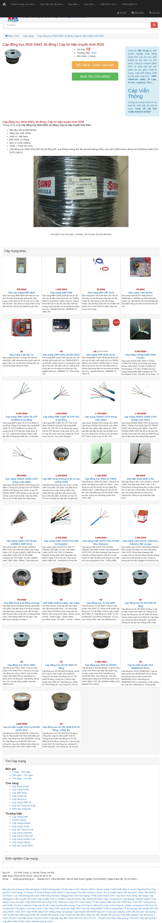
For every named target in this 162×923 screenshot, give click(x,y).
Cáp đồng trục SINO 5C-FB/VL (101, 479)
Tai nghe (20, 908)
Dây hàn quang (147, 918)
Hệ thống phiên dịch (30, 895)
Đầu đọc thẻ (114, 902)
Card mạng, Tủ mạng (21, 892)
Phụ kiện (73, 4)
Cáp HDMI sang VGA (37, 911)
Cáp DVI (73, 902)
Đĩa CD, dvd (81, 918)
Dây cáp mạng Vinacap (23, 805)
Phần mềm (24, 921)
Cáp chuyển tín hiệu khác (73, 915)
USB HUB (116, 889)
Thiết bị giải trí (129, 4)
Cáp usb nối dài (41, 905)
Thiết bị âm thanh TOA (102, 895)
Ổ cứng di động (42, 892)
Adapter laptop (143, 899)
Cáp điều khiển (10, 921)
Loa (16, 895)
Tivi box (18, 905)
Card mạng (85, 902)
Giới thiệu (138, 13)
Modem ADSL (88, 889)
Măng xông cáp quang (61, 911)
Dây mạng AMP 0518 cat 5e (100, 354)
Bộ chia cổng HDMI (92, 908)
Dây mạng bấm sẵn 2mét (101, 292)
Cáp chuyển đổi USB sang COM (19, 915)
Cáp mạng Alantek (21, 823)
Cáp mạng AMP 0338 (61, 292)
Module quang (39, 921)
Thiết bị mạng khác (113, 908)
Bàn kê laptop (33, 889)
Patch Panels (9, 918)
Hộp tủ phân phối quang (63, 905)
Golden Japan (19, 820)
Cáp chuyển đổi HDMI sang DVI (90, 911)
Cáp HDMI (31, 902)
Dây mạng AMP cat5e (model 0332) (61, 354)
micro (99, 892)
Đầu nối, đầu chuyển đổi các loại (103, 915)
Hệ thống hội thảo (50, 895)
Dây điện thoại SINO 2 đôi (140, 479)
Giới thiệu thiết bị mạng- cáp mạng (61, 603)
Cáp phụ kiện (17, 902)
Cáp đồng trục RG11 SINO (21, 665)
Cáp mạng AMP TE (21, 802)
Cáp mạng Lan (19, 796)
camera (27, 905)
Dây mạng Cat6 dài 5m (140, 292)
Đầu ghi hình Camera (13, 889)
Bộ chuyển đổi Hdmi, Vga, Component (102, 899)
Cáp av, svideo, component (130, 905)
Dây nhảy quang (120, 918)
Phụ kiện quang (129, 915)
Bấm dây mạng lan (21, 808)
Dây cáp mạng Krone (22, 829)
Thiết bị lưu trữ (108, 4)
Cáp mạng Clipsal (21, 842)
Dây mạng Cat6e (20, 789)
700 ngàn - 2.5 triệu (22, 778)
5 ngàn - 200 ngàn (21, 772)
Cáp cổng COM (51, 908)
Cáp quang (128, 899)
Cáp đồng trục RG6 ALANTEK (101, 665)
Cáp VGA (120, 895)
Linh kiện (89, 4)
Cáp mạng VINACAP (22, 836)
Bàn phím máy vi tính (104, 905)
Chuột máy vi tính (70, 889)
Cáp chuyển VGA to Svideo (51, 899)
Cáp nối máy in (84, 905)
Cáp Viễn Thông (138, 93)
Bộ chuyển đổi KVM (26, 899)
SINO (94, 53)
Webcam (63, 902)
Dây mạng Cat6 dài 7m (22, 354)
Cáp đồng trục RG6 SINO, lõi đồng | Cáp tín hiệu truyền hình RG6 (71, 36)
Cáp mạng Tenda (20, 826)
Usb (50, 921)
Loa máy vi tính (34, 908)
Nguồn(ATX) (144, 889)
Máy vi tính (12, 36)
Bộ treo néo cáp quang (144, 911)
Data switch (57, 892)
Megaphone (67, 895)
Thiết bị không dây (50, 889)
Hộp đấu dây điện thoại (61, 918)
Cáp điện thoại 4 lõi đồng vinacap (21, 603)
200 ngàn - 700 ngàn (22, 775)
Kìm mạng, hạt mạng (137, 895)
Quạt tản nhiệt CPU (70, 908)
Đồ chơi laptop (82, 895)
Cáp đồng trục (19, 799)
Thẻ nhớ (134, 918)
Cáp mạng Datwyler (22, 832)
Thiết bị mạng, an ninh (23, 4)
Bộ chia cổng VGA (47, 902)
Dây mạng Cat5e (20, 786)
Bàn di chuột (129, 889)
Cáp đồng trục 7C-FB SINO (101, 603)
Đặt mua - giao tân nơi (95, 65)
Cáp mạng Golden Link (23, 839)
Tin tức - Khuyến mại (99, 918)
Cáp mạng (28, 36)
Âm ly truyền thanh (113, 892)
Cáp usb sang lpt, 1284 (119, 911)
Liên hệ (154, 13)
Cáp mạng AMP (20, 816)
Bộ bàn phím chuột (133, 892)
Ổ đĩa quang (130, 908)
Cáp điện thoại (19, 792)
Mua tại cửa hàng (95, 76)
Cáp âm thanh (73, 899)
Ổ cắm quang (99, 902)
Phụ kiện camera (86, 892)
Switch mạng (103, 889)
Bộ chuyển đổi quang (47, 915)
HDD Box (126, 902)
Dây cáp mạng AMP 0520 (21, 292)
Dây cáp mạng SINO (22, 845)
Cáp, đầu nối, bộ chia (51, 4)
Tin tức (121, 13)
